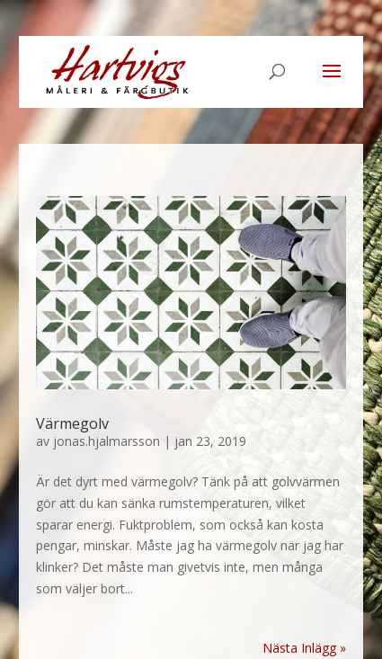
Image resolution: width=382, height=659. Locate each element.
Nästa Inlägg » (304, 647)
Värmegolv (72, 423)
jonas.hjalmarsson (106, 441)
